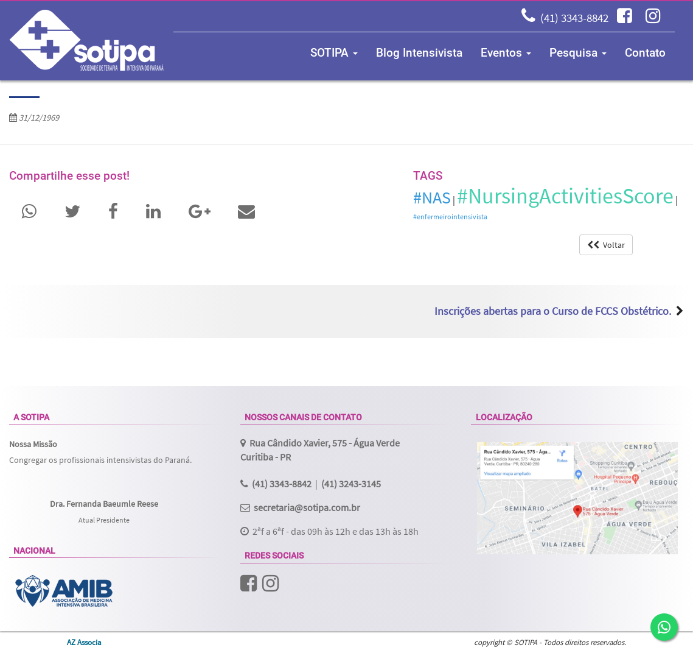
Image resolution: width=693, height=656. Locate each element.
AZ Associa (84, 642)
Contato (645, 53)
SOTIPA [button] (334, 53)
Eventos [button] (506, 53)
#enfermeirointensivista (450, 216)
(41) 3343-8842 (574, 17)
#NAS (432, 197)
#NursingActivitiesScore (565, 196)
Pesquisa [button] (578, 53)
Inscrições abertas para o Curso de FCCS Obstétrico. (552, 311)
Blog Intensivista (419, 53)
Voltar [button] (606, 244)
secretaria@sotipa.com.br (307, 507)
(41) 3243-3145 (351, 484)
